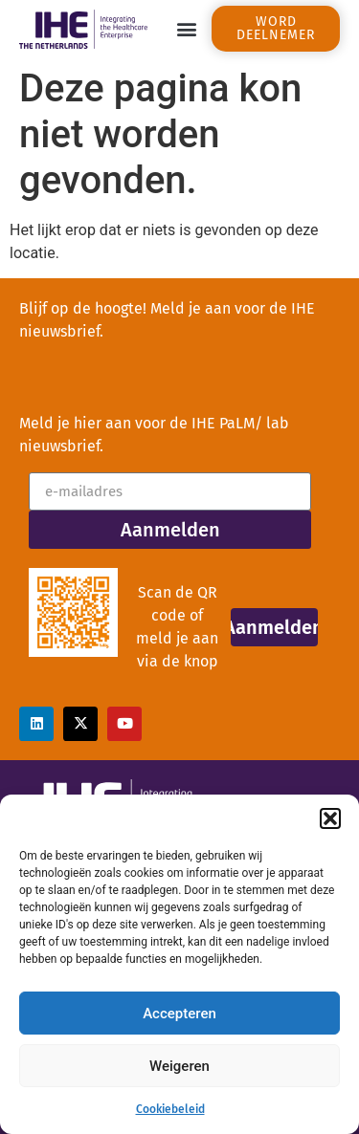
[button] (330, 818)
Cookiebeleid (170, 1109)
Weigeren (179, 1066)
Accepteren (179, 1013)
